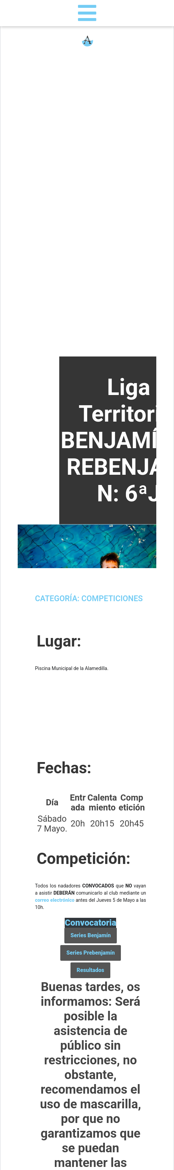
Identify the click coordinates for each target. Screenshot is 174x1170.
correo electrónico (55, 900)
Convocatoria (90, 923)
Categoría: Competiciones (89, 598)
